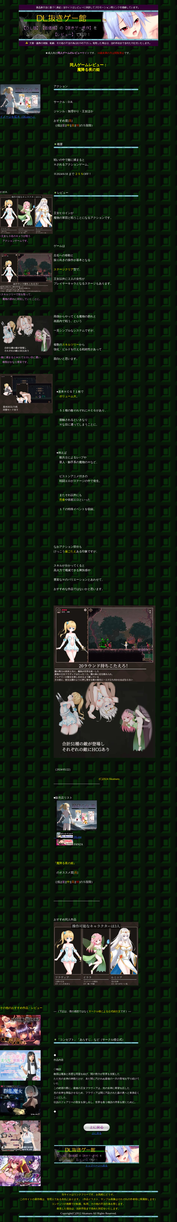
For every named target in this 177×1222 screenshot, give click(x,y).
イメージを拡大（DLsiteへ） (20, 115)
